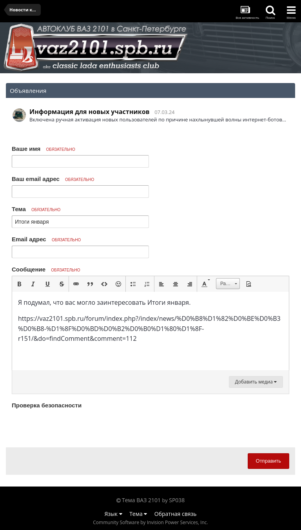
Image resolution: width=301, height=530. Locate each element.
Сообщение (46, 269)
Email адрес (46, 239)
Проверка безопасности (47, 405)
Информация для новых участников (89, 111)
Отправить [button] (268, 461)
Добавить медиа (256, 381)
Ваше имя (43, 148)
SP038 (177, 500)
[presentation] (71, 426)
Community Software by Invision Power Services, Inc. (150, 522)
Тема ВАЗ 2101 (141, 500)
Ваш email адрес (53, 178)
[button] (19, 284)
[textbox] (150, 331)
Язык (113, 513)
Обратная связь (175, 513)
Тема (36, 209)
